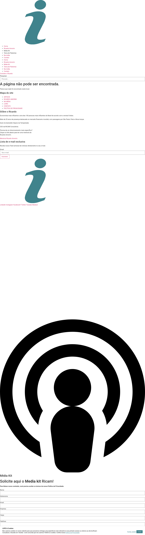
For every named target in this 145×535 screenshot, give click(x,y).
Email (2, 149)
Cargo (2, 515)
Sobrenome (4, 496)
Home (6, 46)
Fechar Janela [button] (131, 532)
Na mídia (7, 55)
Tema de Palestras (10, 53)
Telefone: (3, 521)
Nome (2, 490)
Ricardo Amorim (9, 48)
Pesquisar (3, 76)
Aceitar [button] (139, 531)
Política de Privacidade (72, 532)
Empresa (3, 509)
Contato (6, 57)
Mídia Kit (7, 51)
